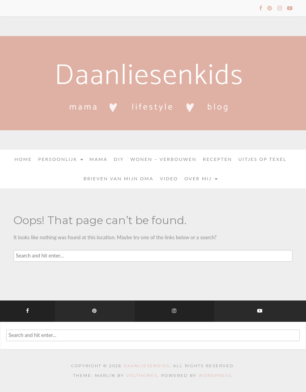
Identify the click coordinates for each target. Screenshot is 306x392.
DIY (119, 159)
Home (23, 159)
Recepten (217, 159)
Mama (98, 159)
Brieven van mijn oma (118, 178)
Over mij (201, 178)
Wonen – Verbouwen (163, 159)
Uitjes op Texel (263, 159)
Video (169, 178)
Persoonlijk (60, 159)
